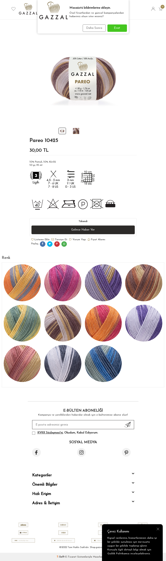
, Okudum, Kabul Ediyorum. (65, 433)
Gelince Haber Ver (83, 229)
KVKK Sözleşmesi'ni (50, 432)
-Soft (61, 557)
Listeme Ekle (40, 239)
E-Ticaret (70, 557)
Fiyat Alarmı (96, 239)
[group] (83, 78)
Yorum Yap (77, 239)
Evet (117, 28)
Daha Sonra (94, 28)
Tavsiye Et (59, 239)
